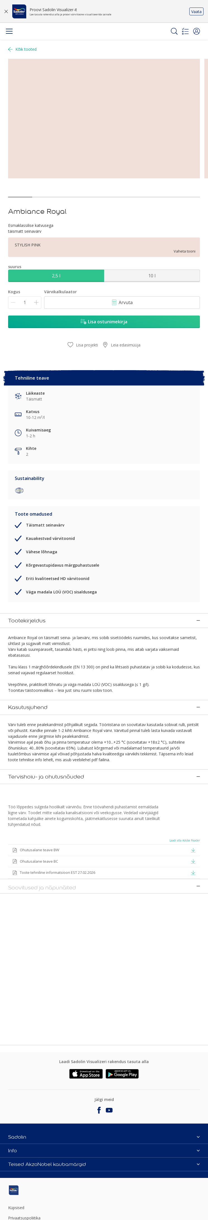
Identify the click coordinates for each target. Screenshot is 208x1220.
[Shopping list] (185, 31)
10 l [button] (152, 276)
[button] (196, 31)
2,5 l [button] (56, 276)
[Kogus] (24, 302)
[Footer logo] (39, 1190)
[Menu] (9, 31)
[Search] (174, 31)
